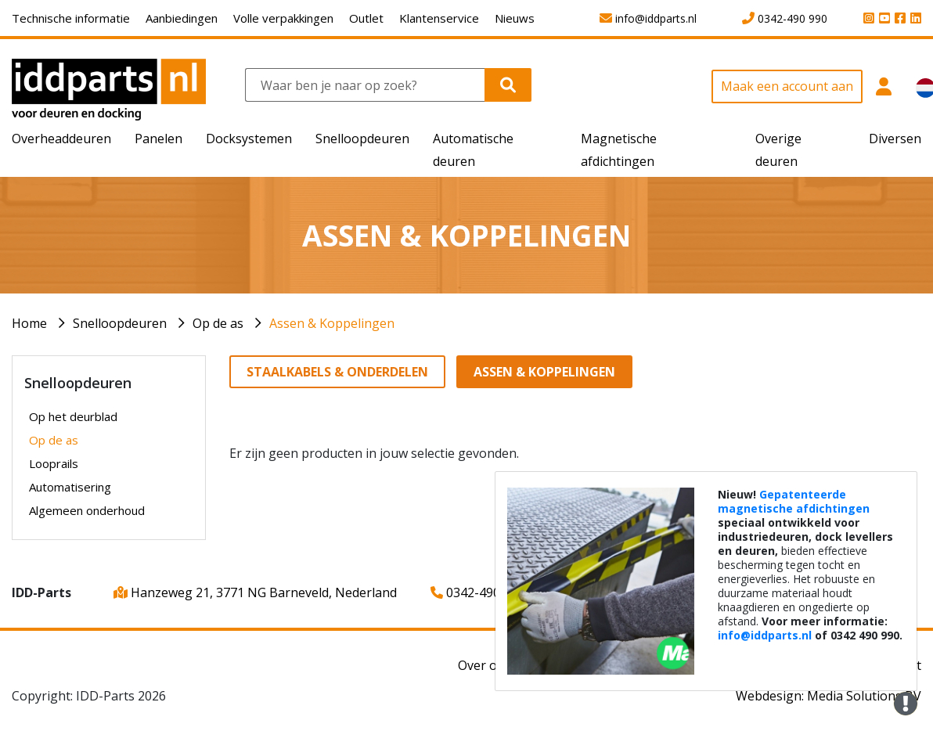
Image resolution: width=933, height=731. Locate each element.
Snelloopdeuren (120, 323)
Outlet (366, 18)
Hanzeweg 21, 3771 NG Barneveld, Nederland (255, 592)
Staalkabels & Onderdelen (337, 371)
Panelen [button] (158, 138)
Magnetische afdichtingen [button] (619, 150)
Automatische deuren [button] (473, 150)
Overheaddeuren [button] (61, 138)
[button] (883, 95)
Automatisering (70, 487)
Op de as (218, 323)
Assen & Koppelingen (331, 323)
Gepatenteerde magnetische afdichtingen (794, 501)
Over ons (484, 665)
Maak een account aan (787, 86)
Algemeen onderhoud (87, 510)
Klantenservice (439, 18)
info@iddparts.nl (765, 635)
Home (29, 323)
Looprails (53, 463)
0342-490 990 (477, 592)
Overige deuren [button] (778, 150)
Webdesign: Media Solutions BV (828, 695)
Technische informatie (71, 18)
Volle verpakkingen (283, 18)
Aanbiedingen (182, 18)
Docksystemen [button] (249, 138)
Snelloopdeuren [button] (362, 138)
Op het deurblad (73, 416)
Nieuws (515, 18)
